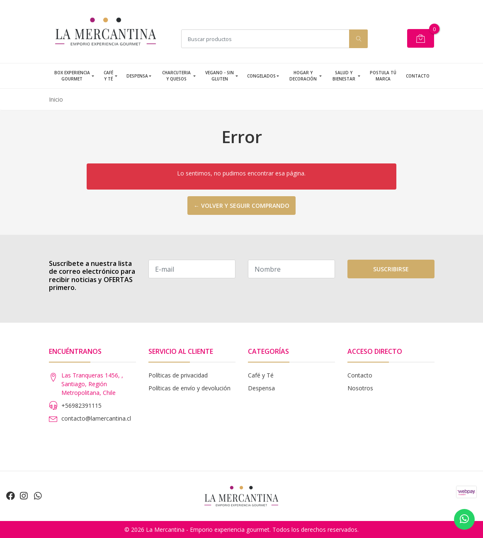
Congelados (261, 76)
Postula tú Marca (383, 76)
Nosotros (360, 388)
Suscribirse (391, 269)
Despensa (137, 76)
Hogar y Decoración (303, 76)
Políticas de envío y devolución (189, 388)
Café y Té (108, 76)
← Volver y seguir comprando (241, 205)
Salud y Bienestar (344, 76)
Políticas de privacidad (178, 375)
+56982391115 (81, 405)
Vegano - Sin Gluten (219, 76)
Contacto (418, 76)
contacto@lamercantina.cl (96, 418)
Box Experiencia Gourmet (72, 76)
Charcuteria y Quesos (176, 76)
